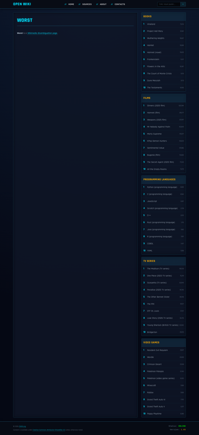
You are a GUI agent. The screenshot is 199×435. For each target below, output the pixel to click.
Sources (87, 4)
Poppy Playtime (163, 414)
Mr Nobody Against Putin (163, 127)
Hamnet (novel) (163, 52)
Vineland (163, 24)
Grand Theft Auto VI (163, 400)
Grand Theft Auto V (163, 407)
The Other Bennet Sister (163, 297)
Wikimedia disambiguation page (42, 33)
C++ (163, 215)
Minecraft (163, 385)
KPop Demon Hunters (163, 141)
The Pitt (163, 304)
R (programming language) (163, 237)
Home (71, 4)
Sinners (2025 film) (163, 106)
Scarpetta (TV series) (163, 283)
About (103, 4)
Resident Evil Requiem (163, 350)
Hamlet (163, 45)
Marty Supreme (163, 134)
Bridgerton (163, 332)
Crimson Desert (163, 364)
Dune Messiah (163, 81)
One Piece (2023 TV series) (163, 276)
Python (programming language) (163, 187)
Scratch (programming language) (163, 208)
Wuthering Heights (163, 38)
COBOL (163, 244)
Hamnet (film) (163, 113)
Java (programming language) (163, 230)
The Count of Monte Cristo (163, 73)
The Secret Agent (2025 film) (163, 162)
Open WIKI (22, 4)
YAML (163, 251)
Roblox (163, 393)
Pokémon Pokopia (163, 371)
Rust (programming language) (163, 222)
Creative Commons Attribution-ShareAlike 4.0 (49, 430)
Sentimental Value (163, 148)
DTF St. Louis (163, 311)
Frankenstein (163, 59)
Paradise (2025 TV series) (163, 290)
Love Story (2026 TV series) (163, 318)
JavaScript (163, 201)
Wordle (163, 357)
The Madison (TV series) (163, 269)
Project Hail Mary (163, 31)
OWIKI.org (22, 426)
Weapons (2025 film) (163, 120)
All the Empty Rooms (163, 169)
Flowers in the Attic (163, 67)
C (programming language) (163, 194)
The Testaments (163, 88)
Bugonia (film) (163, 155)
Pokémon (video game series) (163, 378)
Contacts (120, 4)
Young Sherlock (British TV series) (163, 325)
